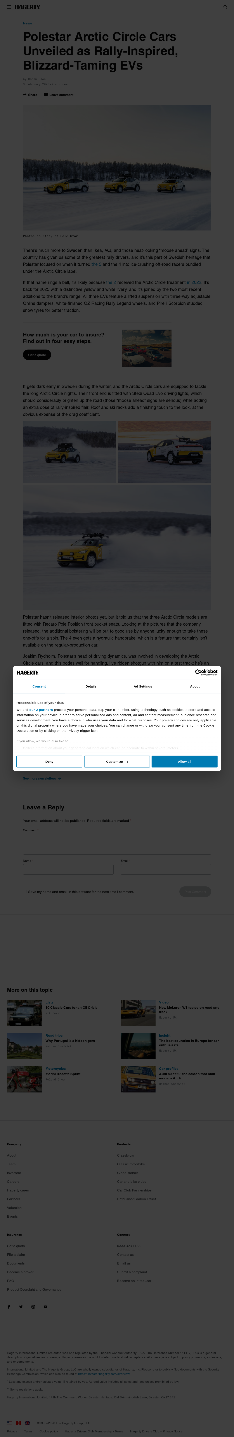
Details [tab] (92, 686)
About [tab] (191, 686)
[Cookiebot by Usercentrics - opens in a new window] (193, 672)
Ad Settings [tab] (141, 686)
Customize (117, 761)
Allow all (181, 761)
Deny (53, 761)
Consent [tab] (43, 686)
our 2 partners (47, 709)
